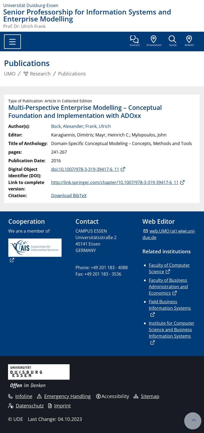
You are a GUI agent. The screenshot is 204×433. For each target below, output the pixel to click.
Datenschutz (26, 405)
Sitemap (146, 396)
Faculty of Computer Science (169, 268)
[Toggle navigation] (12, 41)
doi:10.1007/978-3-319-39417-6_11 (85, 169)
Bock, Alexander (67, 126)
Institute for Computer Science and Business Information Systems (171, 329)
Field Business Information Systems (170, 305)
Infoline (20, 396)
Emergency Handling (64, 396)
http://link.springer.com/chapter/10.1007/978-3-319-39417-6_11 (115, 182)
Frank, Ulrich (98, 126)
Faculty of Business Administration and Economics (168, 286)
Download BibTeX (68, 196)
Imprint (59, 405)
